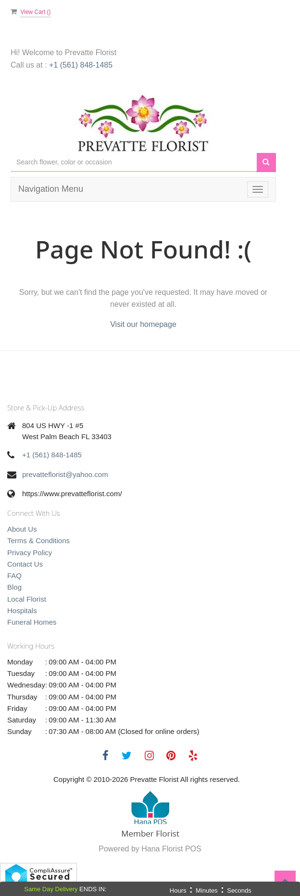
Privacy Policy (29, 552)
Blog (14, 587)
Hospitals (22, 610)
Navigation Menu (50, 189)
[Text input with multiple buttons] (134, 162)
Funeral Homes (32, 622)
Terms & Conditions (38, 540)
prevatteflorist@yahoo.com (65, 474)
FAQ (14, 575)
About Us (22, 529)
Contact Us (25, 564)
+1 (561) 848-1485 (80, 65)
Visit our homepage (143, 324)
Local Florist (26, 599)
